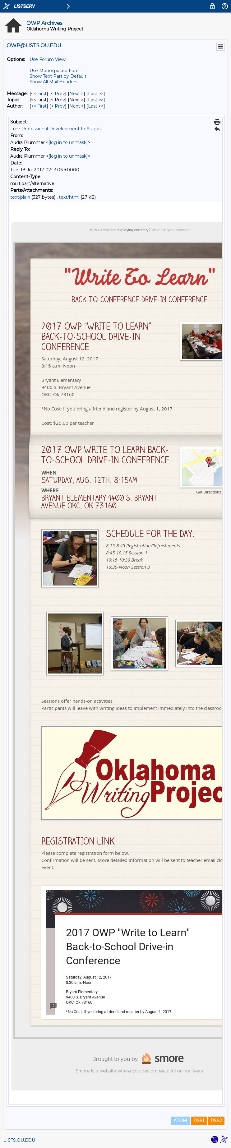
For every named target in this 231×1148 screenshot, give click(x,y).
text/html (69, 197)
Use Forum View (48, 59)
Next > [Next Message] (76, 93)
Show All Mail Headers (53, 82)
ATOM (180, 1120)
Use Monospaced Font (54, 70)
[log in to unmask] (68, 142)
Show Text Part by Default (58, 76)
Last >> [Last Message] (96, 93)
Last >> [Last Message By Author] (96, 106)
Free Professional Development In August (56, 129)
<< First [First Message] (39, 93)
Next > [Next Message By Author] (76, 106)
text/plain (20, 197)
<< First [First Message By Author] (39, 106)
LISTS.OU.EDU (19, 1140)
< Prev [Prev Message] (58, 93)
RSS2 (216, 1120)
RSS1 (198, 1120)
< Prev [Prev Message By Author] (58, 106)
